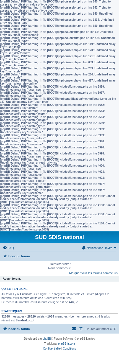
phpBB (47, 338)
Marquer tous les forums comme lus (93, 273)
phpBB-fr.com (66, 343)
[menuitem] (8, 248)
